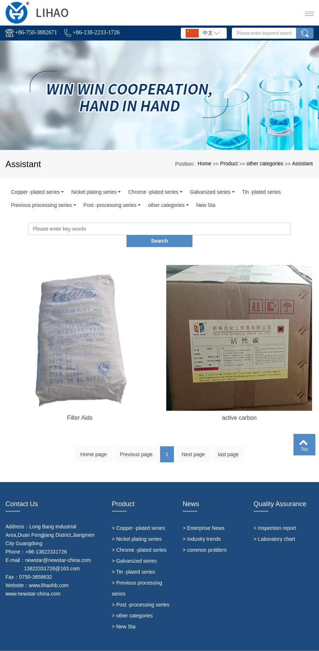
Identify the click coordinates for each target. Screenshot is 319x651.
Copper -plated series (35, 192)
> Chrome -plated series (139, 537)
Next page (193, 444)
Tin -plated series (261, 192)
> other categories (132, 603)
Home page (93, 444)
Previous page (136, 444)
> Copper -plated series (138, 516)
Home (204, 163)
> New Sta (124, 614)
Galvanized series (210, 192)
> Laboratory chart (274, 526)
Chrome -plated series (153, 192)
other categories (264, 163)
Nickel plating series (94, 192)
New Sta (205, 205)
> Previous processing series (137, 575)
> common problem (204, 537)
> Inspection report (275, 516)
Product (229, 163)
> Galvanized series (134, 548)
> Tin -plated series (133, 559)
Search (290, 228)
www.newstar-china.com (33, 581)
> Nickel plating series (137, 526)
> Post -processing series (141, 592)
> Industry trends (202, 526)
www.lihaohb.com (49, 573)
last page (228, 444)
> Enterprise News (204, 516)
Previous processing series (41, 205)
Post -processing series (110, 205)
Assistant (302, 163)
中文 (202, 33)
